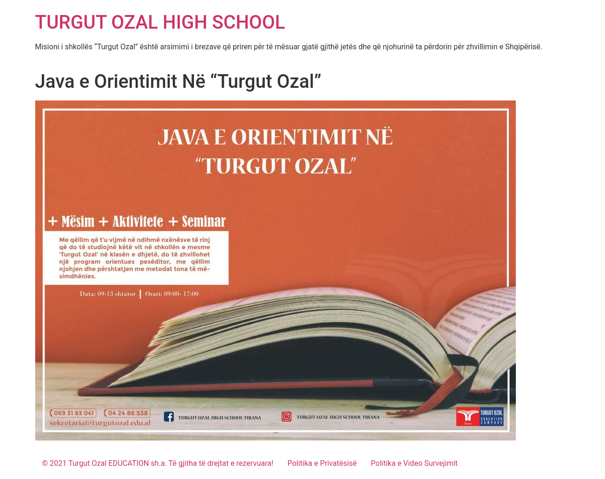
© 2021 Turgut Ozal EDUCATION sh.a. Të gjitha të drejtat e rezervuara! (158, 463)
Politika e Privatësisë (322, 463)
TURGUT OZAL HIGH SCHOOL (160, 22)
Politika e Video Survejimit (414, 463)
